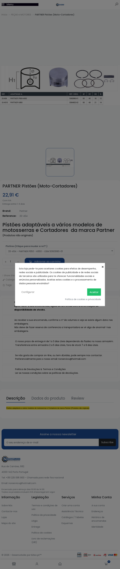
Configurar (28, 292)
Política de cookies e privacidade (83, 299)
